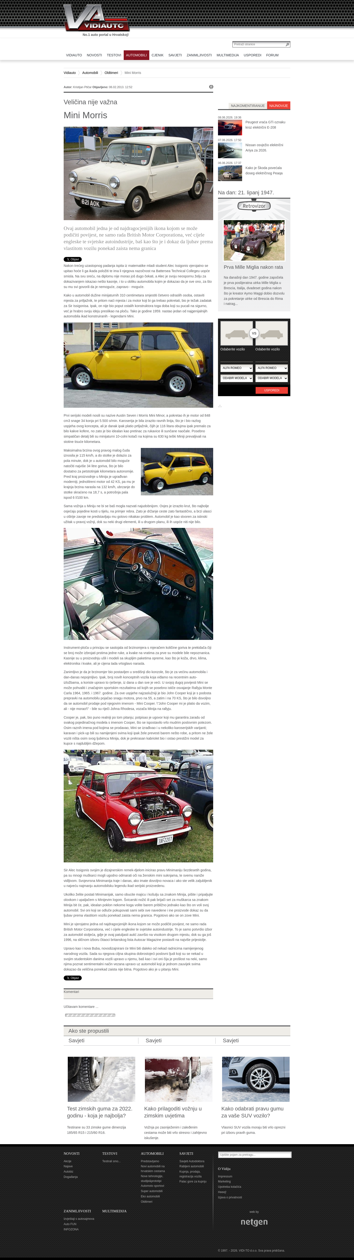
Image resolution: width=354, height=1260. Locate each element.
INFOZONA (71, 1229)
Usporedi (271, 390)
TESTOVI (109, 1153)
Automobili (90, 73)
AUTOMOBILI (152, 1153)
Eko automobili (150, 1196)
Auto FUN (70, 1224)
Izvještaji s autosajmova (79, 1219)
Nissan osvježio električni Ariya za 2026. (264, 147)
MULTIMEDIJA (114, 1211)
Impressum (225, 1176)
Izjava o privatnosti (230, 1197)
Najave (68, 1166)
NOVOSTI (72, 1153)
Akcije (67, 1161)
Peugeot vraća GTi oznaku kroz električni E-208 (265, 124)
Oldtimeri (111, 73)
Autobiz (68, 1171)
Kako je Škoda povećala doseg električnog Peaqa (264, 170)
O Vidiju (224, 1169)
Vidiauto (70, 73)
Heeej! (222, 1192)
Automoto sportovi (152, 1186)
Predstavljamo (150, 1161)
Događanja (71, 1177)
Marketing (224, 1181)
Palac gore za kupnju (192, 1181)
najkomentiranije (248, 106)
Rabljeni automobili (191, 1166)
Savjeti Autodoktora (191, 1161)
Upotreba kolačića (229, 1186)
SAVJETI (186, 1153)
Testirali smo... (111, 1161)
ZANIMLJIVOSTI (77, 1211)
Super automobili (152, 1191)
